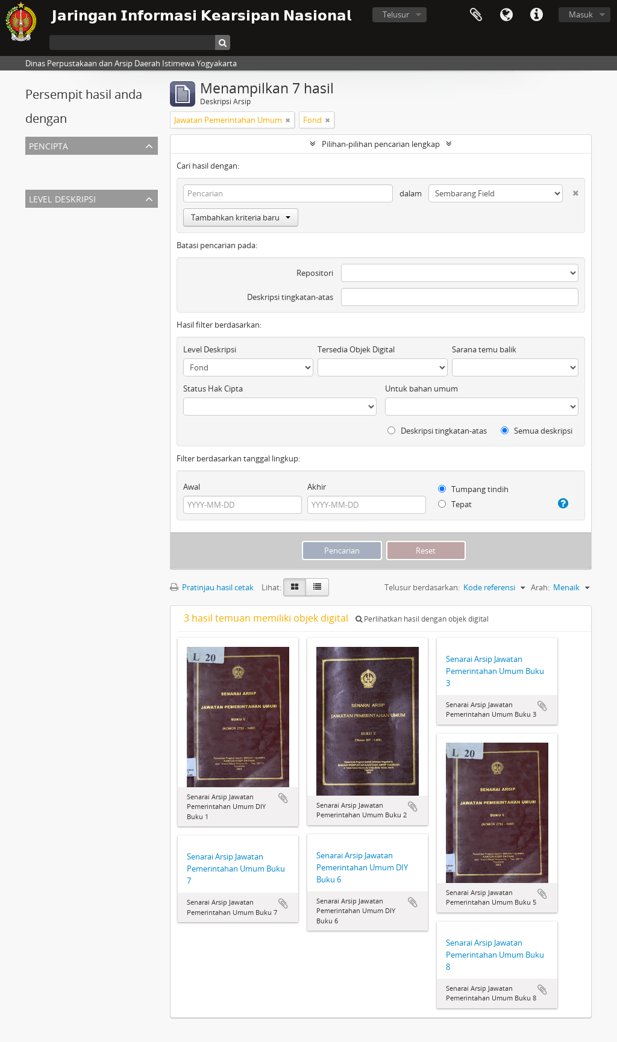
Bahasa (506, 15)
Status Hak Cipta (213, 388)
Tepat (455, 504)
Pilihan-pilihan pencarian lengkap (381, 144)
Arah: (540, 587)
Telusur (396, 14)
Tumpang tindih (473, 489)
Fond (37, 229)
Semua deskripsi (536, 430)
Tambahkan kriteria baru (240, 217)
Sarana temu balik (484, 349)
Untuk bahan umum (421, 388)
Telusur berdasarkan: (422, 587)
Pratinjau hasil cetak (212, 587)
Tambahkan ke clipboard (283, 798)
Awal (191, 486)
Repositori (314, 272)
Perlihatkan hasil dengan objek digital (422, 619)
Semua (40, 162)
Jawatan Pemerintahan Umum (82, 176)
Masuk (581, 14)
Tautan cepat (536, 15)
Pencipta (48, 145)
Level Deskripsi (62, 198)
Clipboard (476, 15)
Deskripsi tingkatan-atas (290, 297)
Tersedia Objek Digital (356, 349)
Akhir (316, 486)
